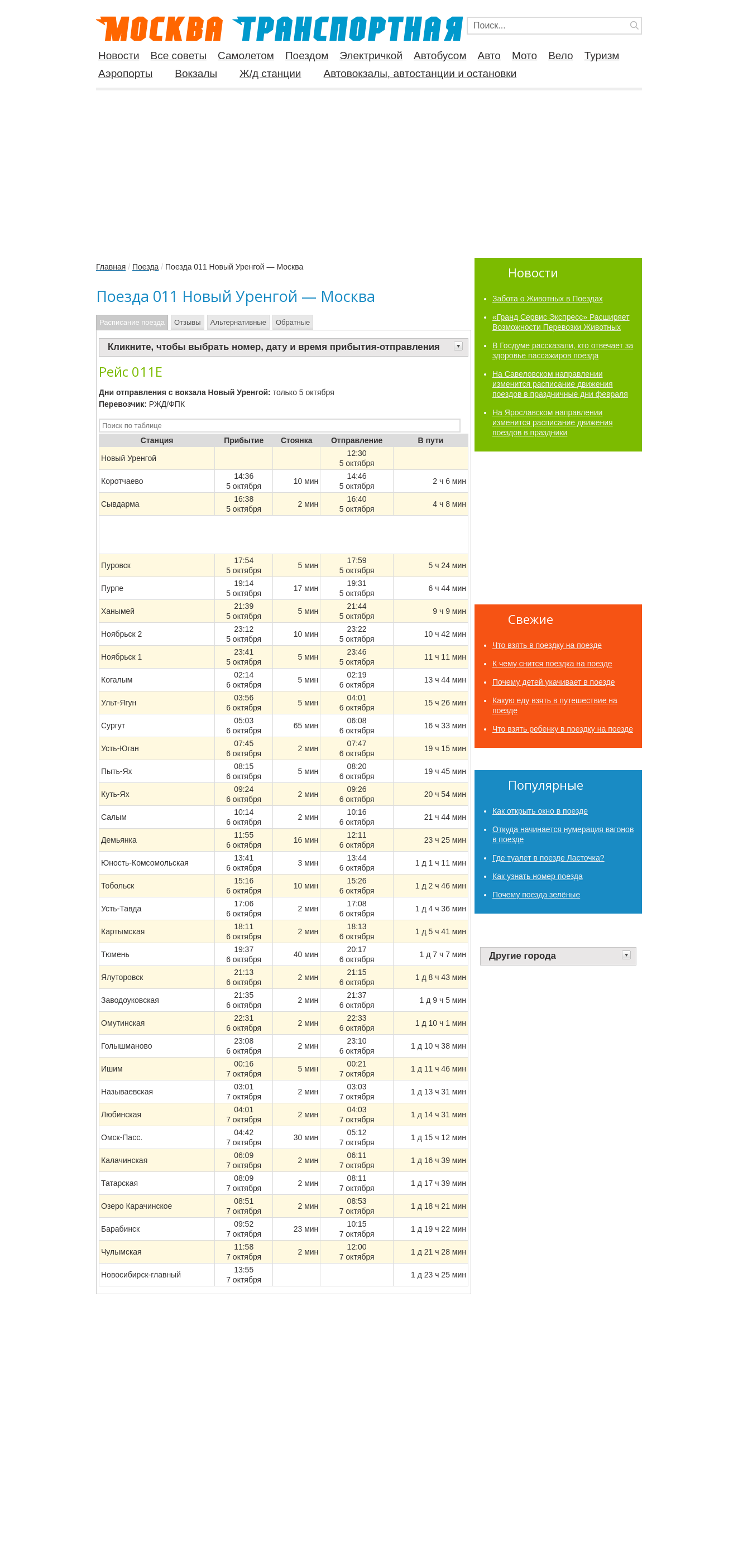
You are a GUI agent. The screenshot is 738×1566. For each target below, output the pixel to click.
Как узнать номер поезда (537, 876)
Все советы (179, 56)
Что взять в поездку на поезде (547, 645)
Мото (524, 56)
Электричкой (370, 56)
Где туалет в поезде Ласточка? (548, 857)
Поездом (306, 56)
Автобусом (440, 56)
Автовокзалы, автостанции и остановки (419, 73)
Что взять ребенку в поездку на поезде (562, 728)
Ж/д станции (270, 73)
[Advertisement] (369, 170)
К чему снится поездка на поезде (552, 663)
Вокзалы (196, 73)
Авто (489, 56)
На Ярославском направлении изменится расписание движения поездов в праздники (552, 422)
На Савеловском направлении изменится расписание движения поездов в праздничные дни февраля (560, 383)
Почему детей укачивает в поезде (553, 682)
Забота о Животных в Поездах (547, 298)
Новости (119, 56)
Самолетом (246, 56)
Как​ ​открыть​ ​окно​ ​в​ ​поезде (540, 810)
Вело (560, 56)
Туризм (602, 56)
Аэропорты (125, 73)
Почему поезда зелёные (536, 894)
